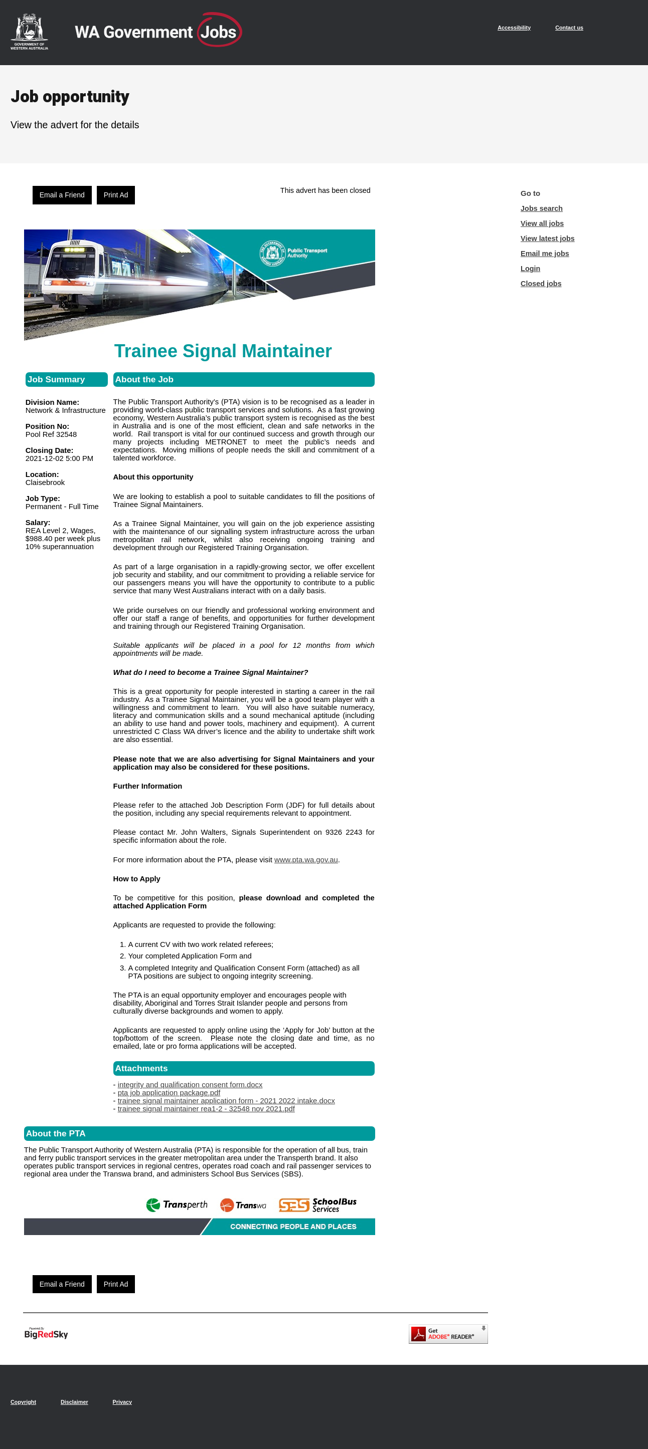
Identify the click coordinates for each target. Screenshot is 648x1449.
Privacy (122, 1402)
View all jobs (542, 223)
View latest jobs (548, 238)
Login (530, 269)
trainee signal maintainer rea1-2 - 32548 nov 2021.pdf (206, 1109)
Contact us (569, 28)
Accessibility (514, 28)
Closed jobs (541, 284)
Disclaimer (74, 1402)
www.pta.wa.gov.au (306, 860)
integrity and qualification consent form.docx (190, 1085)
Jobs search (542, 208)
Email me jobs (545, 254)
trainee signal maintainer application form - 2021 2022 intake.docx (226, 1101)
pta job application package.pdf (169, 1093)
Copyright (23, 1402)
